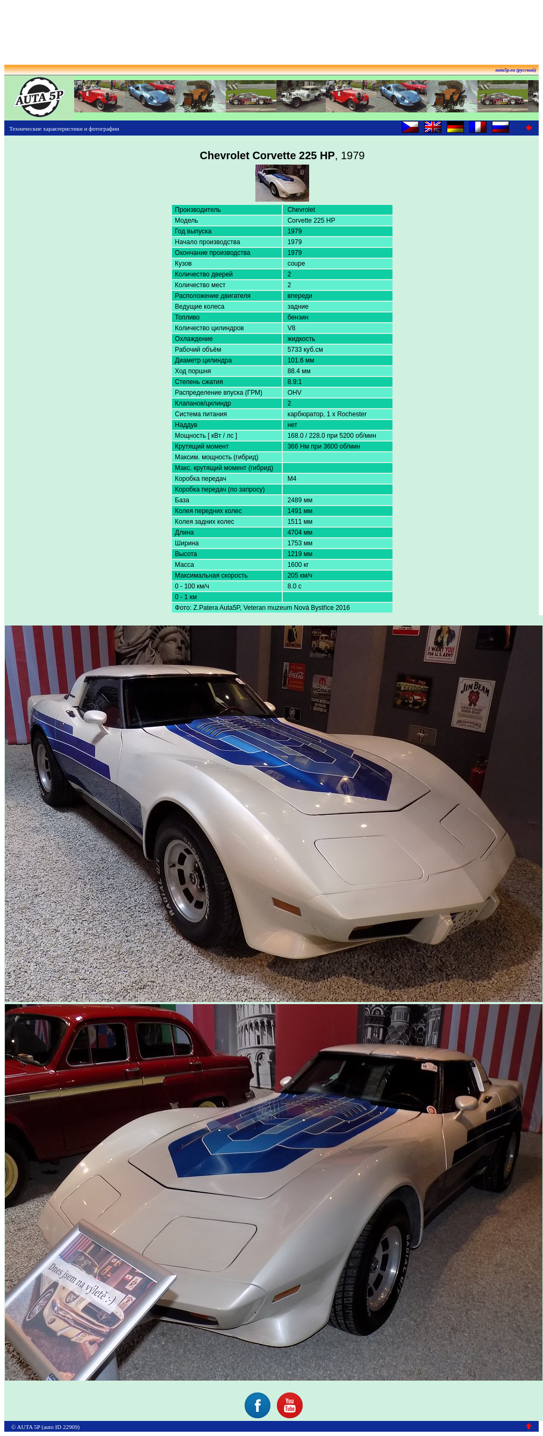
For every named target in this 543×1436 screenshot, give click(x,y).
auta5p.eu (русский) (516, 70)
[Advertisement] (271, 28)
